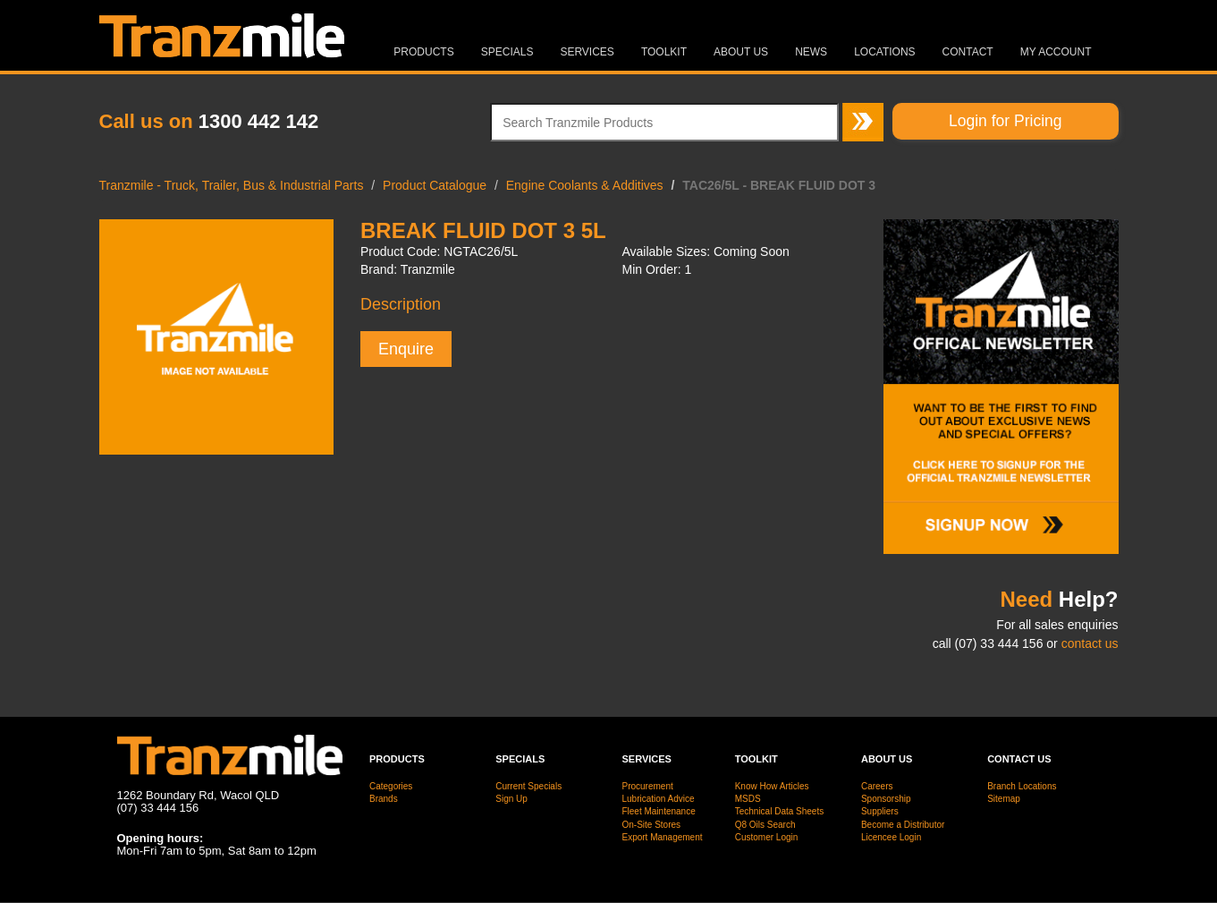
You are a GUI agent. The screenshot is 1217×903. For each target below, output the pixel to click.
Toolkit (664, 52)
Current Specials (528, 786)
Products (423, 52)
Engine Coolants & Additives (584, 185)
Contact (967, 52)
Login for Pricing (1005, 121)
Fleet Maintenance (658, 811)
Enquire (406, 349)
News (811, 52)
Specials (507, 52)
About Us (741, 52)
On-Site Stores (650, 825)
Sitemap (1003, 799)
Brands (383, 799)
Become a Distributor (902, 825)
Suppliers (880, 811)
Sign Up (511, 799)
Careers (877, 786)
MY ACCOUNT (1056, 52)
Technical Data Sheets (779, 811)
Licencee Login (891, 837)
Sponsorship (886, 799)
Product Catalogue (434, 185)
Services (586, 52)
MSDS (748, 799)
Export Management (661, 837)
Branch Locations (1021, 786)
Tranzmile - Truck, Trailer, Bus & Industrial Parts (231, 185)
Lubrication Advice (657, 799)
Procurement (646, 786)
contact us (1090, 643)
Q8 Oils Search (765, 825)
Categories (390, 786)
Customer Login (767, 837)
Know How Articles (772, 786)
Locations (884, 52)
